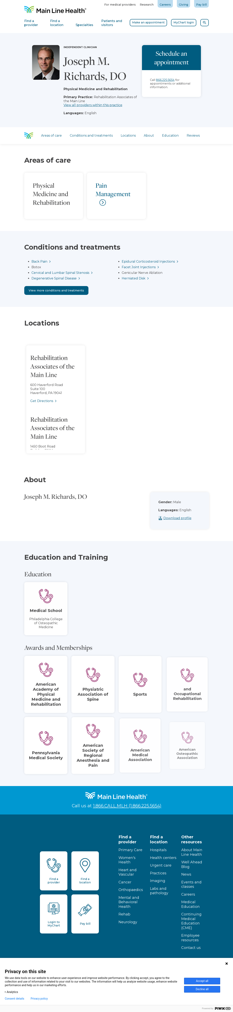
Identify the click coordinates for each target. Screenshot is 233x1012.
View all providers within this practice (93, 105)
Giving (183, 4)
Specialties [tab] (84, 25)
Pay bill (201, 4)
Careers (165, 4)
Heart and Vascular (128, 872)
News (186, 874)
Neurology (128, 922)
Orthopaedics (131, 890)
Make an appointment (148, 22)
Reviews (193, 135)
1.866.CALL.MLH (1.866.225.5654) (127, 805)
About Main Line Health (191, 852)
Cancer (125, 882)
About (149, 135)
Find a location (158, 839)
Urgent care (160, 865)
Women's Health (127, 860)
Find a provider (127, 839)
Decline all (202, 989)
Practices (158, 873)
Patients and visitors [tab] (111, 23)
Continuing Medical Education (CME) (191, 921)
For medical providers (120, 4)
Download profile (184, 518)
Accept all (202, 981)
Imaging (157, 881)
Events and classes (191, 884)
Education (170, 135)
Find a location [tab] (56, 23)
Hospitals (158, 850)
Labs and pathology (159, 890)
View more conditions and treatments (56, 290)
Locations (128, 135)
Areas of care (51, 135)
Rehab (124, 914)
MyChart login (183, 22)
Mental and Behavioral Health (129, 902)
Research (147, 4)
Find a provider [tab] (31, 23)
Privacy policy (39, 998)
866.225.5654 (165, 80)
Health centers (163, 858)
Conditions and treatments (91, 135)
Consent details (14, 998)
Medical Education (190, 904)
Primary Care (130, 850)
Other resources (191, 839)
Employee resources (190, 937)
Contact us (191, 947)
